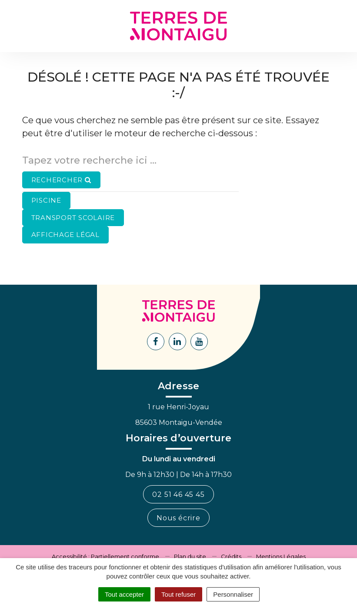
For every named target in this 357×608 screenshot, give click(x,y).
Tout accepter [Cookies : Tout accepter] (124, 594)
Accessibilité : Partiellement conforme (105, 556)
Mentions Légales (281, 556)
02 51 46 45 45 (178, 494)
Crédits (231, 556)
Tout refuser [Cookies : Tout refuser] (178, 594)
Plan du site (190, 556)
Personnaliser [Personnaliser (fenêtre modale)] (233, 594)
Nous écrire (178, 518)
